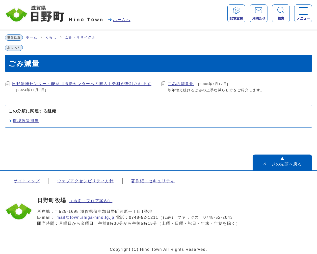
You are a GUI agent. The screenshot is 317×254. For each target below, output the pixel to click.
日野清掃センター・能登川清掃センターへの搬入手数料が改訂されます (81, 84)
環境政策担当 (26, 121)
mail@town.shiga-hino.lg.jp (85, 217)
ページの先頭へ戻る (282, 164)
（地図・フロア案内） (90, 201)
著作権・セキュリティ (153, 181)
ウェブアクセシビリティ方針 (85, 181)
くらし (51, 37)
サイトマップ (27, 181)
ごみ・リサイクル (80, 37)
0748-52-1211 (143, 217)
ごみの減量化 (181, 84)
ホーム (31, 37)
